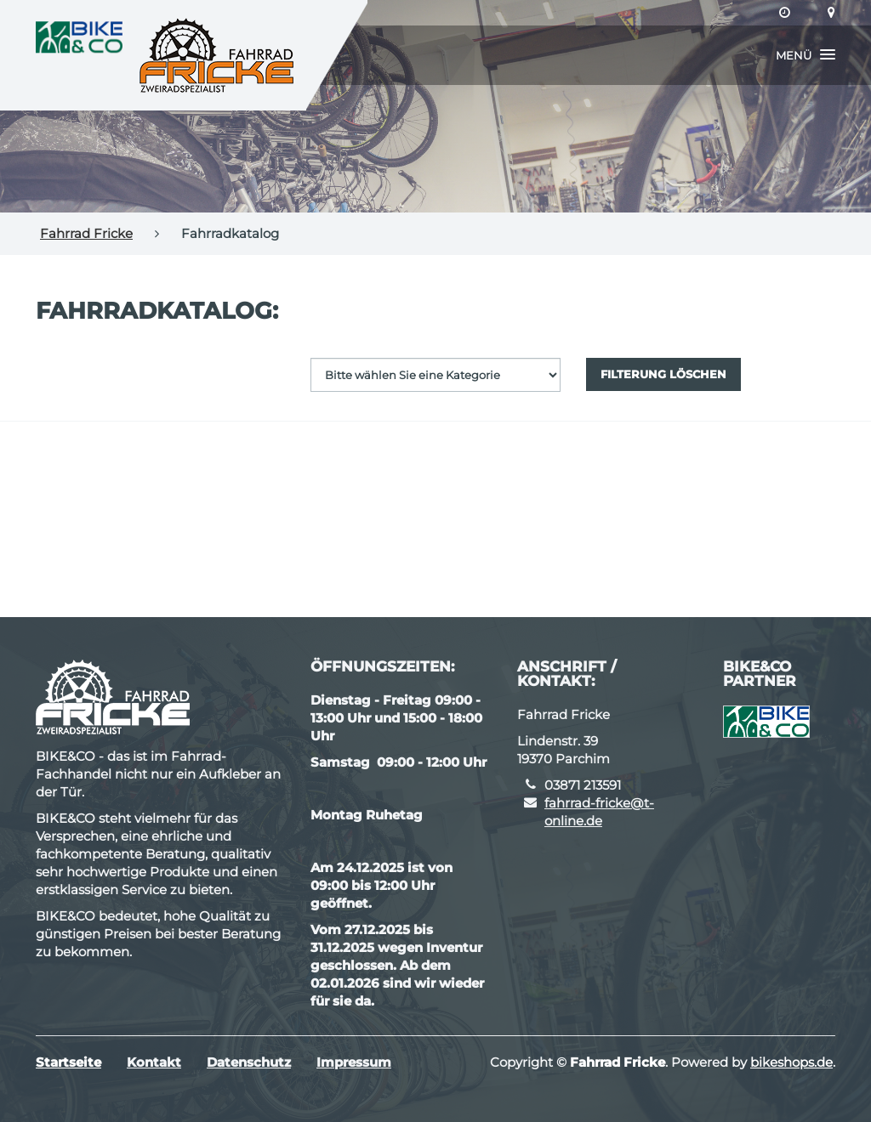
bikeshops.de (791, 1062)
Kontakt (154, 1062)
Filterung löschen (663, 374)
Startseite (68, 1062)
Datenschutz (249, 1062)
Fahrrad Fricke (86, 233)
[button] (805, 55)
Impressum (353, 1062)
